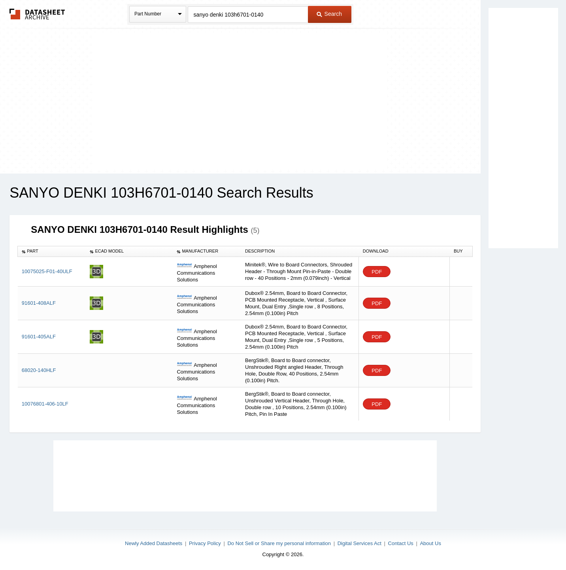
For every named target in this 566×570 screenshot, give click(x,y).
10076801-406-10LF (45, 404)
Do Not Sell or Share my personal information (279, 543)
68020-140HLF (39, 370)
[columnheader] (52, 251)
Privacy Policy (205, 543)
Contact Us (400, 543)
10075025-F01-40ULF (47, 271)
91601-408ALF (39, 303)
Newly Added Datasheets (153, 543)
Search (329, 14)
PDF (377, 272)
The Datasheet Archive (37, 14)
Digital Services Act (359, 543)
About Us (430, 543)
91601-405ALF (39, 337)
